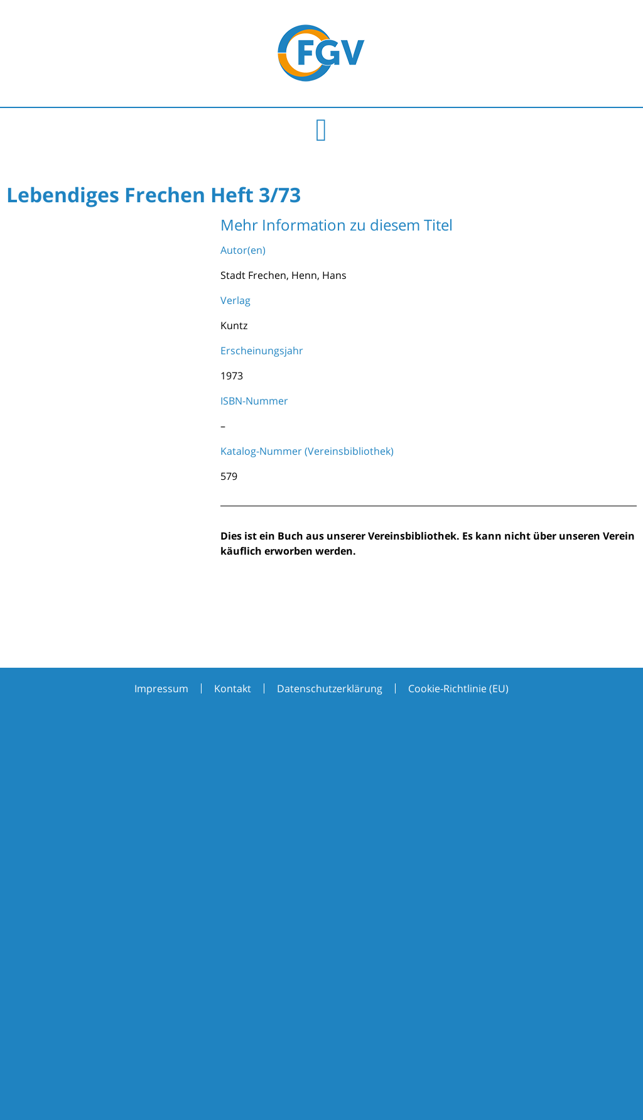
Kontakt (232, 688)
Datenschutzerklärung (329, 688)
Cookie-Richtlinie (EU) (458, 688)
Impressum (161, 688)
